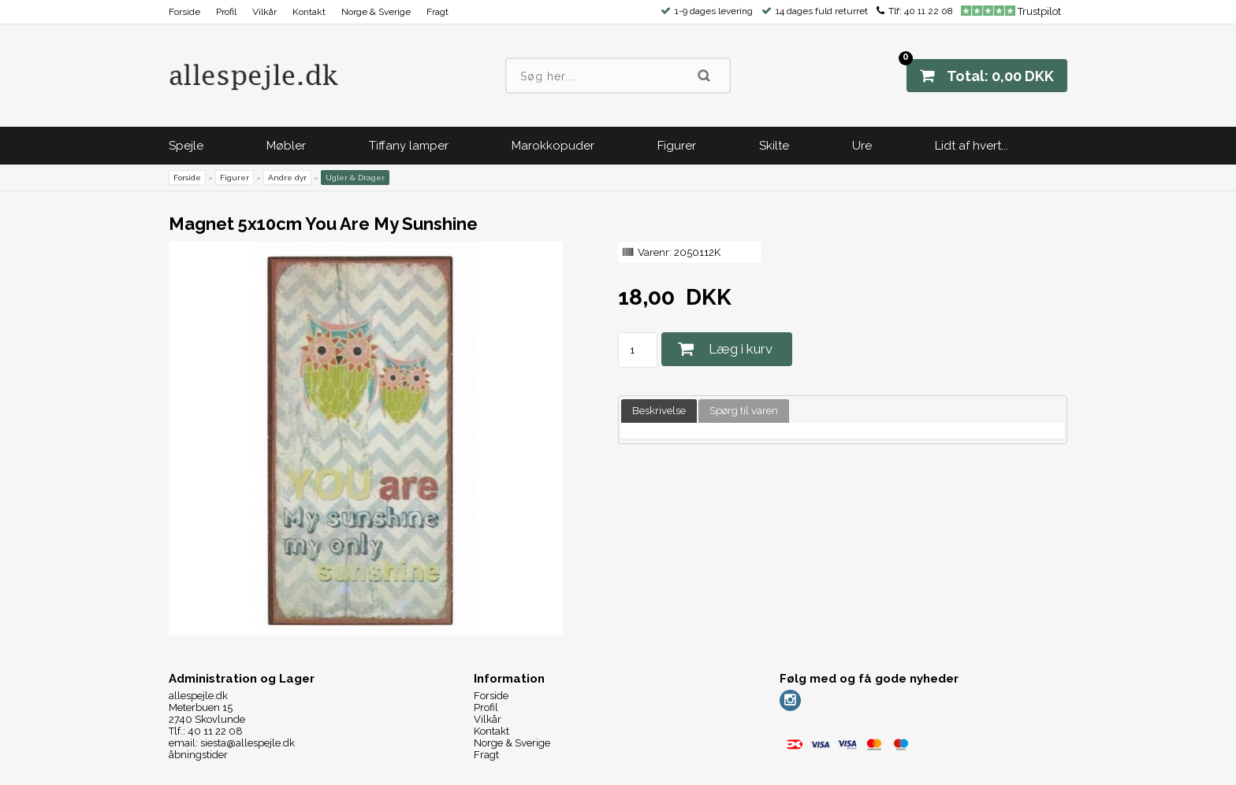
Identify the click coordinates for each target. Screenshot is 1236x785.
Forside (184, 11)
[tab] (659, 411)
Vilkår (264, 11)
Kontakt (309, 11)
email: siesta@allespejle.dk (232, 743)
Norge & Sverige (376, 11)
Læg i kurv (740, 349)
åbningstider (198, 755)
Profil (226, 11)
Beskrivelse (659, 411)
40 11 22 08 (928, 11)
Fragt (437, 11)
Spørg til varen (743, 411)
